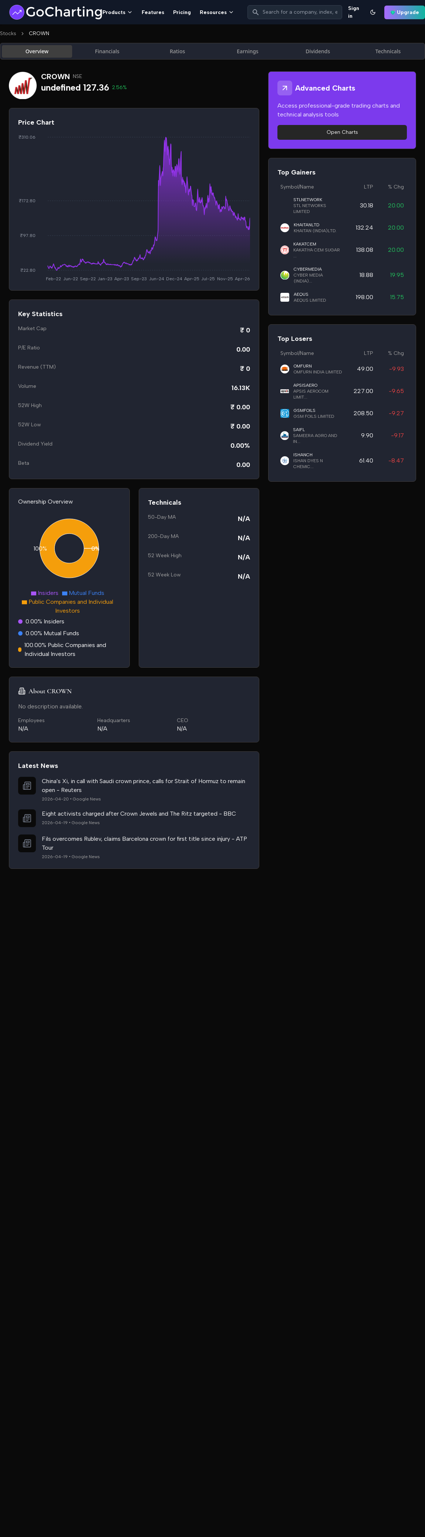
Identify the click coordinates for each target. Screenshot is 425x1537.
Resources (217, 12)
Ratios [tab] (177, 51)
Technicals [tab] (388, 51)
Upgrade (404, 12)
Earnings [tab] (248, 51)
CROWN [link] (39, 33)
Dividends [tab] (318, 51)
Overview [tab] (37, 51)
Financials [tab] (107, 51)
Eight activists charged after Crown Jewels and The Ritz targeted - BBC (139, 813)
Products (117, 12)
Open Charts (342, 132)
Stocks (8, 33)
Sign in (353, 12)
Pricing (182, 12)
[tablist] (212, 51)
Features (153, 12)
